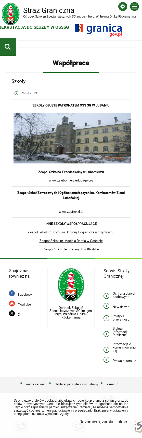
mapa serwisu (36, 384)
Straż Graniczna (42, 10)
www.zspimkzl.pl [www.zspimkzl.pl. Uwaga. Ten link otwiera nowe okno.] (71, 211)
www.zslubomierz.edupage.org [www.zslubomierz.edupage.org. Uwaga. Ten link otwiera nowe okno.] (71, 180)
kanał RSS (114, 384)
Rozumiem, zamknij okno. (104, 422)
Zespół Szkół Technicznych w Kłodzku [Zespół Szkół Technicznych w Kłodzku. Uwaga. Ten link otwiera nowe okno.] (71, 249)
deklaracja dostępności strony (76, 384)
